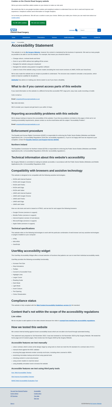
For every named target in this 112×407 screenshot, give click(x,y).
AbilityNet (14, 80)
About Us (84, 37)
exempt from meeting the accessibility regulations (77, 320)
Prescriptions (41, 37)
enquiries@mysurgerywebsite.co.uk (28, 99)
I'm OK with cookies (20, 23)
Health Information (69, 37)
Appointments (26, 37)
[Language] (73, 30)
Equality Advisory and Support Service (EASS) (42, 139)
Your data (36, 396)
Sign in (12, 403)
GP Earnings (14, 396)
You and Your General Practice (18, 391)
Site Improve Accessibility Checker (22, 376)
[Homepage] (39, 31)
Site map (36, 398)
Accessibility (37, 391)
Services (54, 37)
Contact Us (97, 37)
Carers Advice (14, 393)
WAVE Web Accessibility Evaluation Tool (24, 380)
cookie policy (15, 17)
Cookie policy (37, 393)
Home (13, 37)
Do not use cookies (38, 23)
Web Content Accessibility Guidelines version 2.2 (54, 305)
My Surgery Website (33, 52)
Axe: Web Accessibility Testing (21, 372)
